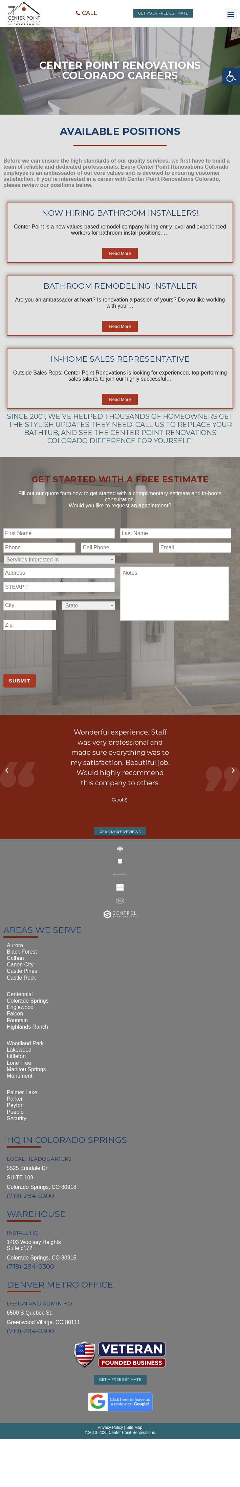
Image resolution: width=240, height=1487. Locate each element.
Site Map (134, 1427)
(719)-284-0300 (30, 1196)
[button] (86, 13)
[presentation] (54, 650)
